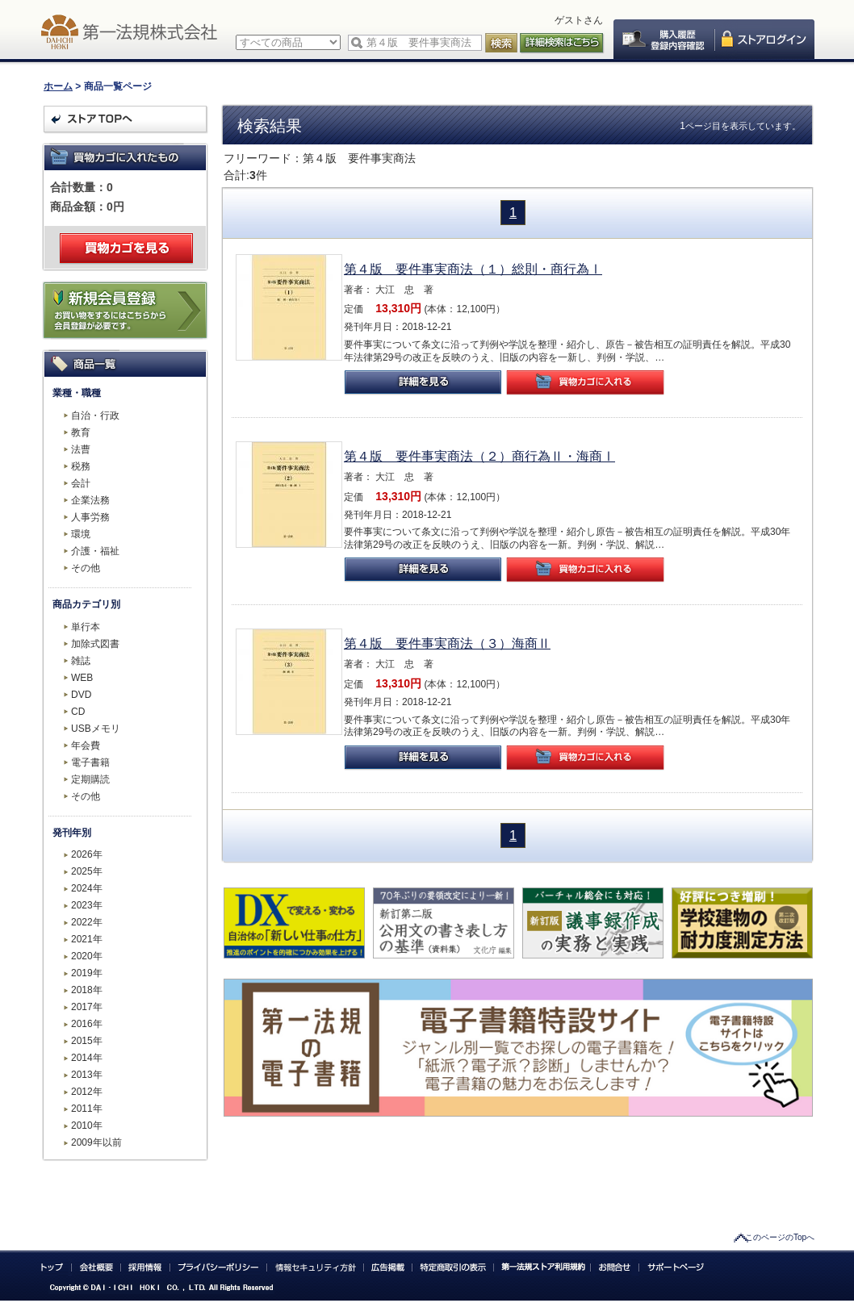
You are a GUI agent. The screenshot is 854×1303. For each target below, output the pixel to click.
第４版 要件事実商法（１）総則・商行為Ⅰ (473, 269)
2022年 (87, 922)
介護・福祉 (95, 551)
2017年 (87, 1007)
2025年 (87, 871)
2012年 (87, 1091)
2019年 (87, 973)
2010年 (87, 1125)
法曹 (80, 449)
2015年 (87, 1040)
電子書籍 (90, 762)
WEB (82, 677)
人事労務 (90, 517)
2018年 (87, 990)
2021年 (87, 939)
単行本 (85, 627)
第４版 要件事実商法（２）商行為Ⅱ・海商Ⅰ (479, 456)
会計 (80, 483)
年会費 (85, 745)
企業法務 (90, 500)
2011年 (87, 1108)
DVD (81, 694)
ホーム (58, 86)
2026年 (87, 854)
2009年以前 (96, 1142)
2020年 (87, 956)
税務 (80, 466)
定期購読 (90, 779)
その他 (85, 568)
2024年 (87, 888)
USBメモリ (95, 728)
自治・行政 (95, 415)
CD (78, 711)
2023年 (87, 905)
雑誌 (80, 660)
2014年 (87, 1057)
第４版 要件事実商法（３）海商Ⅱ (447, 643)
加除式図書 (95, 643)
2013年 (87, 1074)
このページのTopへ (779, 1237)
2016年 (87, 1023)
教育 (80, 432)
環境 (80, 534)
